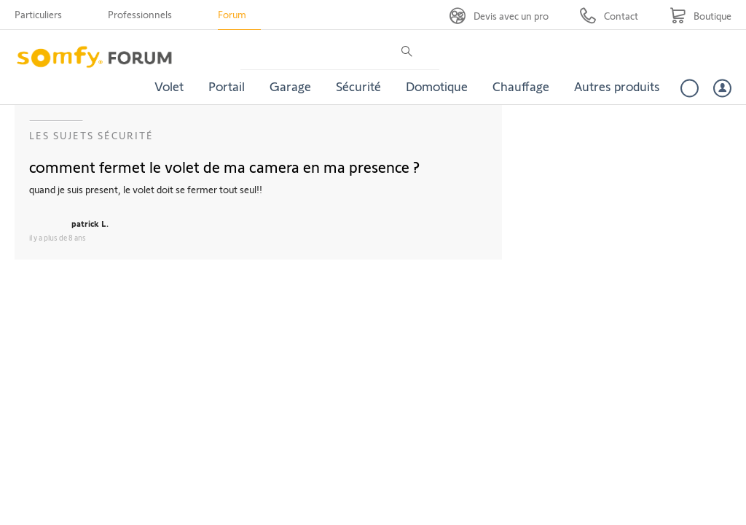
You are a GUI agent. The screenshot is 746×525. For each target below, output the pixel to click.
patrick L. (90, 223)
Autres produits (617, 86)
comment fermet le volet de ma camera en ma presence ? (224, 166)
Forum (232, 14)
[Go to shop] (700, 15)
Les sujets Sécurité (91, 135)
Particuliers (38, 14)
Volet (169, 86)
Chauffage (520, 86)
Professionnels (140, 14)
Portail (226, 86)
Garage (290, 86)
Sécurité (358, 86)
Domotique (437, 86)
